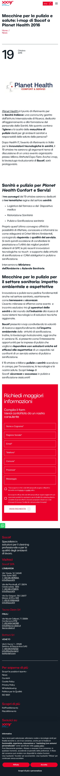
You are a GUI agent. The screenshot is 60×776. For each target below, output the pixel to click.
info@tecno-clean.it (11, 625)
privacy (21, 490)
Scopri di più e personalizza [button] (30, 771)
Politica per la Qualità (12, 691)
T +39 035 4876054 (10, 578)
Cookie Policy (8, 681)
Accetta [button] (44, 765)
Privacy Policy (8, 685)
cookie (28, 490)
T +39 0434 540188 (10, 623)
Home (5, 30)
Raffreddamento (10, 708)
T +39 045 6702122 (10, 649)
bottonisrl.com (9, 653)
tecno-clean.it (8, 628)
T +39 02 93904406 (10, 600)
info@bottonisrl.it (10, 651)
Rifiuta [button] (16, 765)
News (4, 33)
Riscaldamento (9, 711)
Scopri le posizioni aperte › (14, 671)
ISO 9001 (6, 695)
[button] (29, 525)
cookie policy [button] (39, 746)
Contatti (6, 678)
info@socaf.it (8, 580)
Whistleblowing (9, 688)
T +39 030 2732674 (10, 589)
